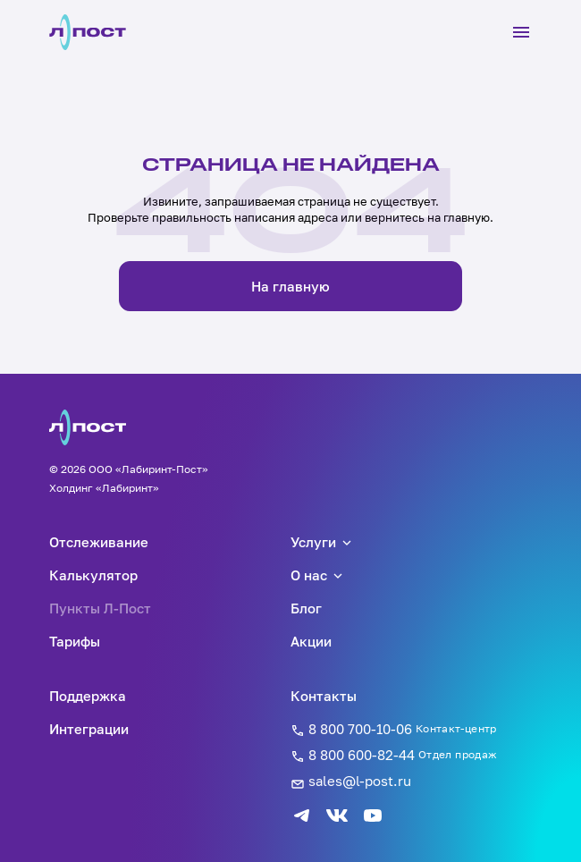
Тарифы (74, 641)
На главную (290, 286)
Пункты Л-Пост (100, 608)
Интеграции (89, 729)
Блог (306, 608)
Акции (311, 641)
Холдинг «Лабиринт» (104, 487)
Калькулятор (93, 575)
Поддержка (87, 696)
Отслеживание (98, 542)
